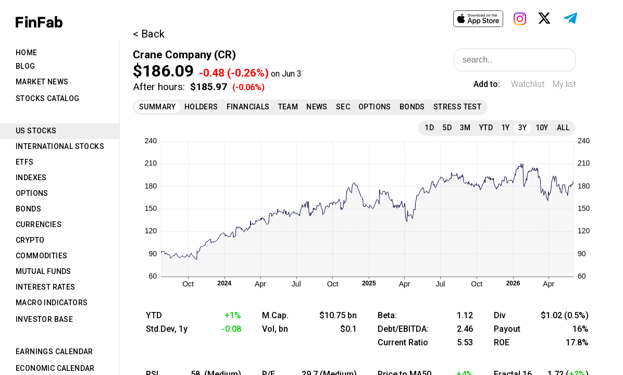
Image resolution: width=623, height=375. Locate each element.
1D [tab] (429, 127)
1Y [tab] (505, 127)
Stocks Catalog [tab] (48, 98)
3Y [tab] (522, 127)
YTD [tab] (486, 127)
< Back (149, 34)
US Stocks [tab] (36, 131)
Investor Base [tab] (44, 319)
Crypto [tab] (30, 240)
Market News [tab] (42, 82)
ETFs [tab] (25, 162)
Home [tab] (27, 52)
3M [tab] (465, 127)
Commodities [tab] (41, 256)
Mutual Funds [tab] (43, 271)
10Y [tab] (542, 127)
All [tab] (563, 127)
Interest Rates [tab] (46, 287)
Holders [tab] (201, 107)
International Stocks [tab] (60, 146)
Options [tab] (32, 193)
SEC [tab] (343, 107)
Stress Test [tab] (457, 107)
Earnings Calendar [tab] (54, 351)
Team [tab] (288, 107)
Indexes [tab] (31, 177)
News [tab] (317, 107)
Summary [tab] (157, 107)
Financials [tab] (248, 107)
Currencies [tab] (38, 224)
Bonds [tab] (28, 209)
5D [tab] (447, 127)
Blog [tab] (25, 66)
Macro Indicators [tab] (52, 302)
